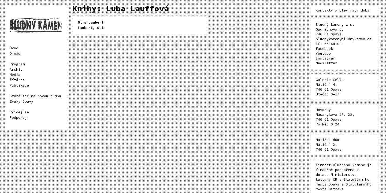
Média (15, 74)
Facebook (324, 48)
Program (17, 64)
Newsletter (326, 63)
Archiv (16, 69)
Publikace (19, 85)
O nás (15, 53)
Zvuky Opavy (21, 101)
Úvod (14, 48)
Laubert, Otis (92, 25)
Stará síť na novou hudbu (35, 96)
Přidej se (19, 112)
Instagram (325, 58)
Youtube (323, 53)
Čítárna (17, 80)
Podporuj (18, 117)
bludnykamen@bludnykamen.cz (344, 39)
